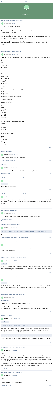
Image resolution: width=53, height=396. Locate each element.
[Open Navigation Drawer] (1, 1)
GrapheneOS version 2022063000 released (11, 224)
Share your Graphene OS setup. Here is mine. (11, 51)
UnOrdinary (5, 321)
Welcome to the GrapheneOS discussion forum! (12, 372)
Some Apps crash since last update (9, 210)
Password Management (7, 315)
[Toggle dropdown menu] (27, 1)
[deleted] (5, 264)
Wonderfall (5, 184)
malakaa (5, 283)
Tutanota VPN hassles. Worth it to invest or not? (12, 20)
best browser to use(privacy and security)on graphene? (14, 177)
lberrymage (5, 300)
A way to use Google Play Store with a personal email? (13, 241)
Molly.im (4, 164)
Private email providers (7, 151)
